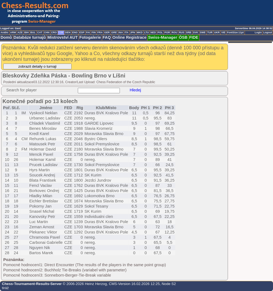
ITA (126, 32)
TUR (209, 32)
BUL (32, 32)
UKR (216, 32)
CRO (54, 32)
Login (258, 32)
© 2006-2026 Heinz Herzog (84, 284)
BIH (26, 32)
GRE (114, 32)
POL (160, 32)
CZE (61, 32)
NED (153, 32)
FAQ (107, 37)
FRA (99, 32)
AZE (20, 32)
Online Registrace (129, 37)
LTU (146, 32)
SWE (203, 32)
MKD (140, 32)
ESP (81, 32)
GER (107, 32)
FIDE (193, 37)
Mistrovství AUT (63, 37)
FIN (93, 32)
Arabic (4, 32)
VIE (223, 32)
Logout (267, 32)
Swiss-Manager (162, 37)
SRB (188, 32)
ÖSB (183, 37)
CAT (39, 32)
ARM (13, 32)
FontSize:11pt (235, 32)
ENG (75, 32)
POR (167, 32)
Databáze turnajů (30, 37)
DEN (67, 32)
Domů (6, 37)
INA (120, 32)
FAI (88, 32)
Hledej (135, 90)
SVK (195, 32)
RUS (181, 32)
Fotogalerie (90, 37)
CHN (46, 32)
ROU (174, 32)
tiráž (5, 288)
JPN (132, 32)
